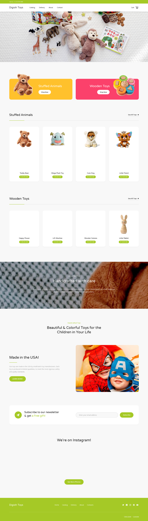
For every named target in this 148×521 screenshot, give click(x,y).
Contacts (90, 505)
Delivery (42, 7)
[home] (16, 8)
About (51, 7)
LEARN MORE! (17, 379)
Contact (60, 7)
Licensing (136, 516)
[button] (135, 7)
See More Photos (74, 482)
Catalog (32, 7)
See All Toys (132, 115)
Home (57, 505)
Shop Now (44, 92)
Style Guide (127, 516)
